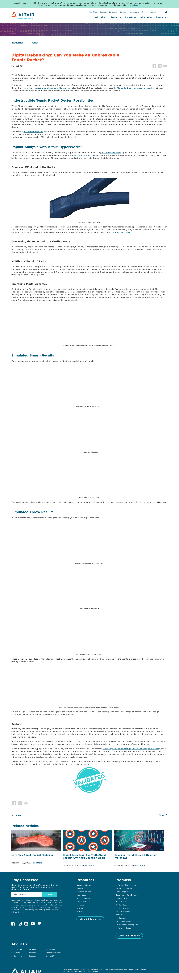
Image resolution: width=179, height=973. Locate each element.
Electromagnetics (123, 892)
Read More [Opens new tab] (135, 5)
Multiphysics (121, 918)
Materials (119, 915)
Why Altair (101, 17)
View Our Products (129, 935)
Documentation (83, 898)
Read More (37, 863)
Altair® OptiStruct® (123, 232)
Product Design (122, 905)
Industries (130, 17)
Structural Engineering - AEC (128, 925)
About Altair (16, 949)
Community (81, 901)
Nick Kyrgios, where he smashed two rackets (50, 88)
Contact (123, 12)
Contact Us (50, 956)
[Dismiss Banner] (167, 4)
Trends (34, 42)
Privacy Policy (17, 912)
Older (161, 815)
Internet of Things (123, 908)
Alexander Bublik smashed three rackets (136, 88)
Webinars (80, 888)
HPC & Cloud (121, 901)
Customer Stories (83, 885)
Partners (32, 949)
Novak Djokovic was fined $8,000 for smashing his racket (131, 748)
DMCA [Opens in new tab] (118, 969)
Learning (80, 905)
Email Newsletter (53, 953)
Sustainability (17, 956)
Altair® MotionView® (81, 155)
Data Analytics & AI (124, 888)
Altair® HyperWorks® (111, 152)
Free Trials (92, 12)
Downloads (81, 895)
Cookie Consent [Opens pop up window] (140, 969)
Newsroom (50, 949)
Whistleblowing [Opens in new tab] (127, 969)
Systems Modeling (123, 928)
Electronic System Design (126, 895)
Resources (162, 17)
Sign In (144, 12)
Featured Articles (83, 892)
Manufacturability (123, 911)
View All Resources (90, 919)
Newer (18, 815)
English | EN (155, 12)
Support (103, 12)
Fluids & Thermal (122, 898)
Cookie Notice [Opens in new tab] (110, 969)
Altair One (146, 17)
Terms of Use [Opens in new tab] (68, 969)
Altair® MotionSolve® (33, 131)
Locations (15, 953)
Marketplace (134, 12)
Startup (79, 908)
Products (116, 17)
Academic (80, 911)
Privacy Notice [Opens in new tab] (79, 969)
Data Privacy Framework (94, 969)
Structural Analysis (123, 921)
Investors (113, 12)
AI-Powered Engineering (126, 885)
